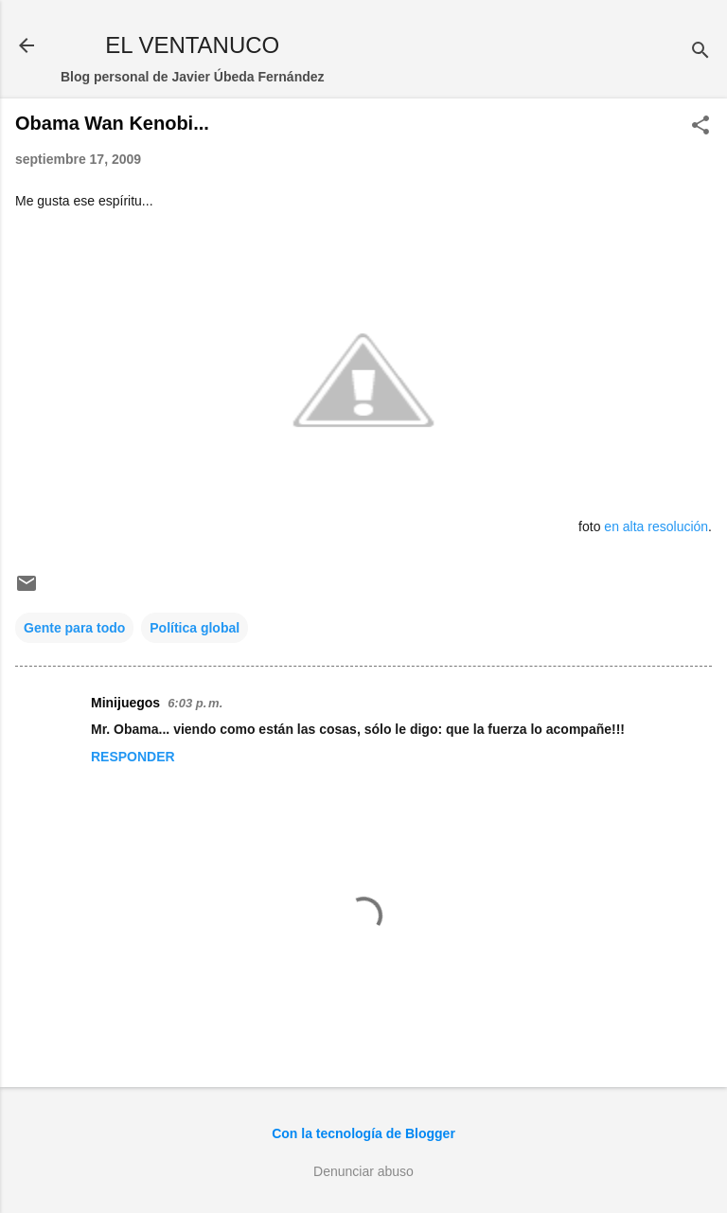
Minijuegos (125, 702)
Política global (194, 627)
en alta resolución (656, 526)
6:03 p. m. (195, 703)
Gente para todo (74, 627)
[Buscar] (700, 51)
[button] (700, 126)
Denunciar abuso (363, 1171)
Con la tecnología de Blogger (363, 1133)
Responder (133, 756)
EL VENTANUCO (192, 45)
